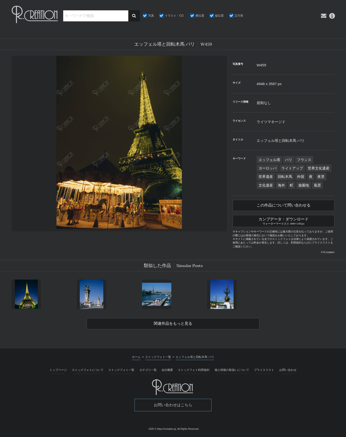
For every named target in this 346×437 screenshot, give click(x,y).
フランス (304, 160)
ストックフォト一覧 (121, 370)
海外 (281, 185)
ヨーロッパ (268, 168)
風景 (317, 185)
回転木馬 (285, 177)
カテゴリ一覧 (148, 370)
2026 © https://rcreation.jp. (162, 429)
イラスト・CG (174, 15)
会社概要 (167, 370)
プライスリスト (264, 370)
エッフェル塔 (269, 160)
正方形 (239, 15)
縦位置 (219, 15)
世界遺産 (266, 177)
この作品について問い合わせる (283, 205)
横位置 (200, 15)
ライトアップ (292, 168)
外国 (300, 177)
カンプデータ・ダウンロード (283, 220)
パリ (288, 160)
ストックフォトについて (88, 370)
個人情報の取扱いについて (232, 370)
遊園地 (303, 185)
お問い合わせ (288, 370)
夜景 (321, 177)
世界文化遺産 (318, 168)
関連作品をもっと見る (173, 323)
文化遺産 (266, 185)
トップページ (58, 370)
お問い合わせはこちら (173, 405)
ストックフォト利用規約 (194, 370)
